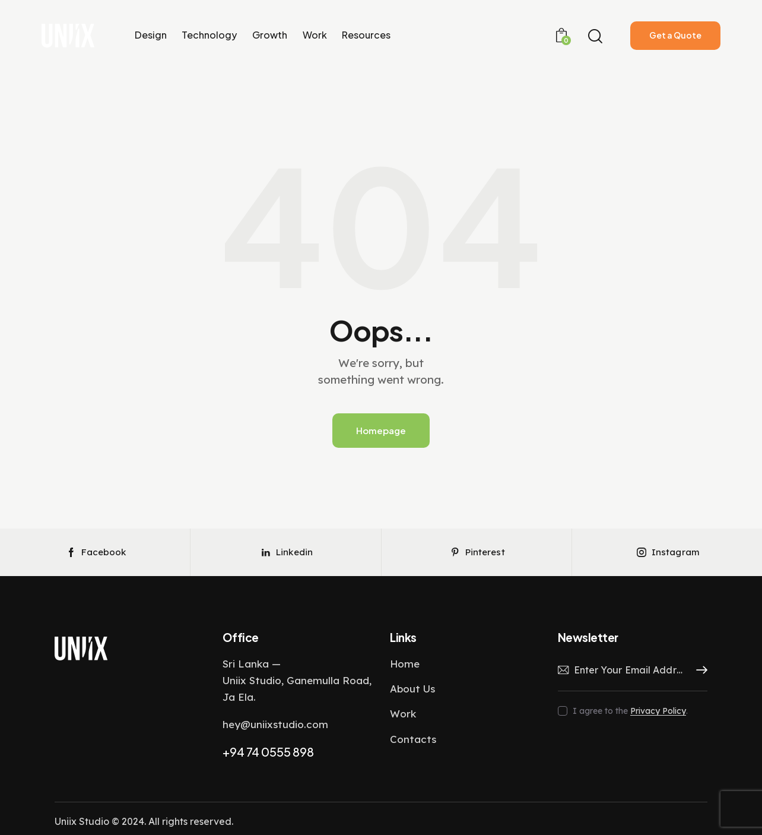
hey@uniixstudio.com (275, 724)
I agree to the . (630, 711)
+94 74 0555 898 (268, 751)
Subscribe (698, 670)
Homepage (381, 430)
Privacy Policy (658, 711)
